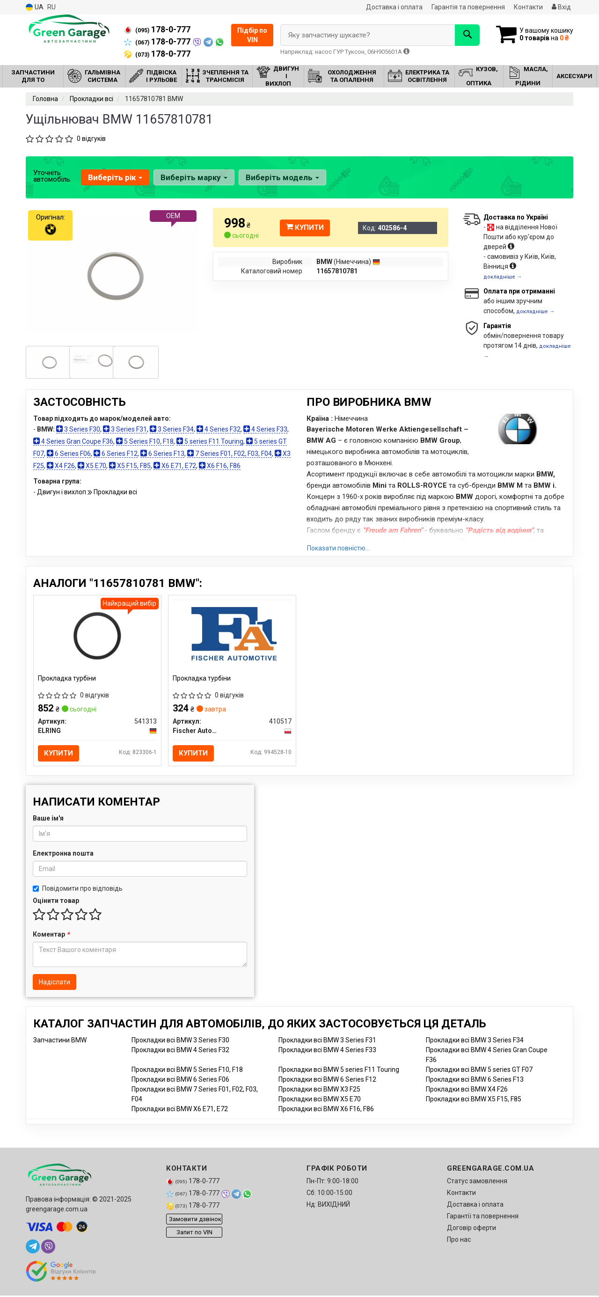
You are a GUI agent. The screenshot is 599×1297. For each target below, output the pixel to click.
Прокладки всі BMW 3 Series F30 (180, 1041)
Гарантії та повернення (483, 1217)
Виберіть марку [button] (193, 177)
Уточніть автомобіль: (52, 176)
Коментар (51, 935)
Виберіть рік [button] (115, 177)
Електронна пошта (63, 854)
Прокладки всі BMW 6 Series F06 (180, 1080)
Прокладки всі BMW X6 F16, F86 (326, 1110)
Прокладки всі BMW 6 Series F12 (327, 1080)
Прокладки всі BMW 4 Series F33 (327, 1051)
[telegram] (33, 1248)
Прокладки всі (115, 492)
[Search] (462, 35)
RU (51, 7)
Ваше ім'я (48, 819)
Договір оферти (471, 1229)
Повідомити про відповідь (78, 890)
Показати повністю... (338, 548)
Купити (305, 227)
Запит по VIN (194, 1233)
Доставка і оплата (394, 7)
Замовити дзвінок (195, 1220)
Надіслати (54, 983)
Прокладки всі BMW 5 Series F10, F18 (187, 1071)
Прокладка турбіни (67, 678)
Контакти (528, 7)
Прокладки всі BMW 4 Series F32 (180, 1051)
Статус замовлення (477, 1182)
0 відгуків (91, 138)
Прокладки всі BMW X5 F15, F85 (473, 1100)
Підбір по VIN (252, 35)
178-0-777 (157, 29)
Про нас (459, 1241)
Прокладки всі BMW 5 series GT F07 (479, 1071)
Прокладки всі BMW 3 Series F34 (475, 1041)
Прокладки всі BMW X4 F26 (467, 1090)
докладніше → (502, 277)
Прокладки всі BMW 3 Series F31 (327, 1041)
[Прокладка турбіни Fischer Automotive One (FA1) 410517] (232, 634)
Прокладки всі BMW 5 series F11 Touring (338, 1071)
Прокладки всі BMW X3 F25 (319, 1090)
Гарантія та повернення (468, 7)
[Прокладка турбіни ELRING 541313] (97, 635)
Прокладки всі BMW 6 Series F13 (475, 1080)
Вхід (561, 7)
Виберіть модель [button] (281, 177)
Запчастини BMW (60, 1041)
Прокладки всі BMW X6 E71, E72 (179, 1110)
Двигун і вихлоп (62, 492)
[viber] (48, 1248)
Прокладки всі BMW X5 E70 (319, 1100)
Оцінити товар (56, 902)
